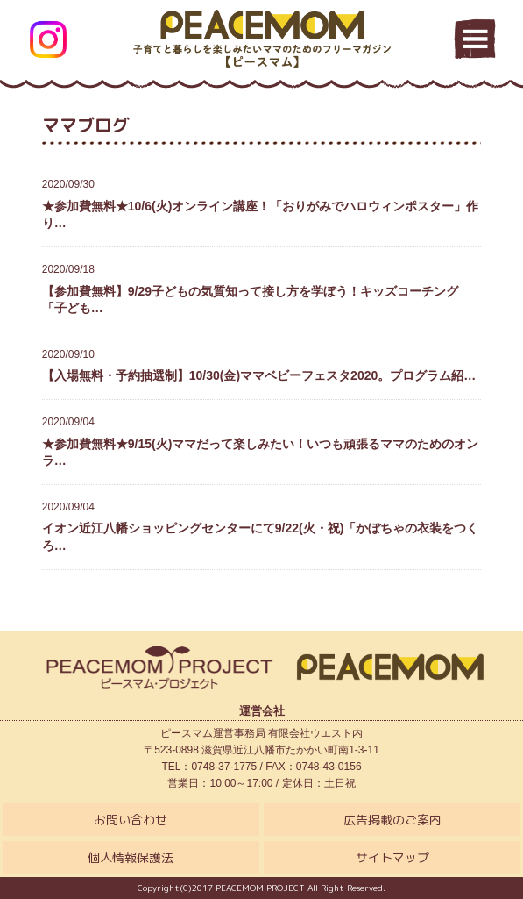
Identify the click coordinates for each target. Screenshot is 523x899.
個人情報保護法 (130, 857)
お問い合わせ (130, 819)
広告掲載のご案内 (392, 819)
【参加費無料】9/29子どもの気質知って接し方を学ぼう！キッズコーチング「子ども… (261, 288)
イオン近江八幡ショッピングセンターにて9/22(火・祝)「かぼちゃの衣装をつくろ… (261, 526)
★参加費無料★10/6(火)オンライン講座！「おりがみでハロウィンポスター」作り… (261, 203)
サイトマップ (392, 857)
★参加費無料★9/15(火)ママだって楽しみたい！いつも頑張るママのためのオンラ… (261, 440)
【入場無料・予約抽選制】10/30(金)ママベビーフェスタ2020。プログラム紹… (261, 364)
